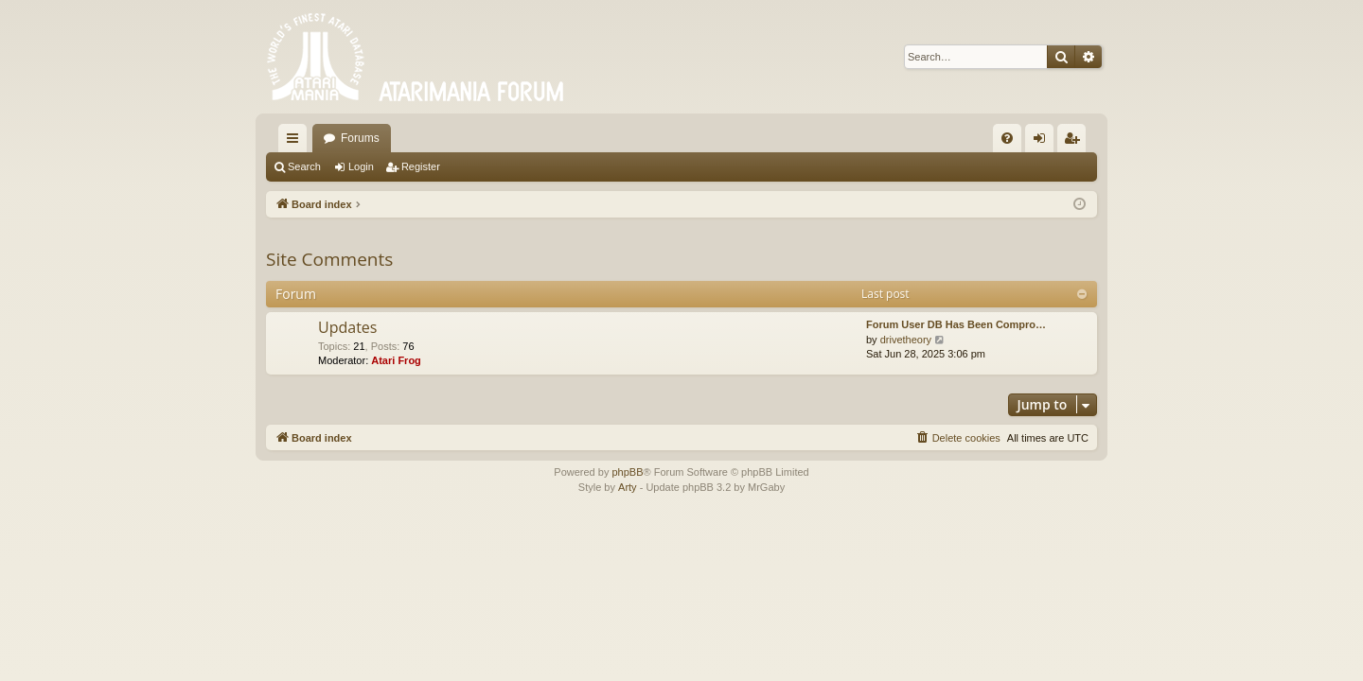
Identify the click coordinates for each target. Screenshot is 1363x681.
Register (420, 166)
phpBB (627, 472)
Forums (360, 138)
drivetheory (905, 339)
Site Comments (329, 259)
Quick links (296, 141)
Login (361, 166)
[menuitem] (1007, 138)
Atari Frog (396, 360)
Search (304, 166)
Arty (627, 487)
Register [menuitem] (1076, 141)
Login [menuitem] (1043, 141)
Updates (347, 327)
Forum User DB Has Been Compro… (956, 324)
